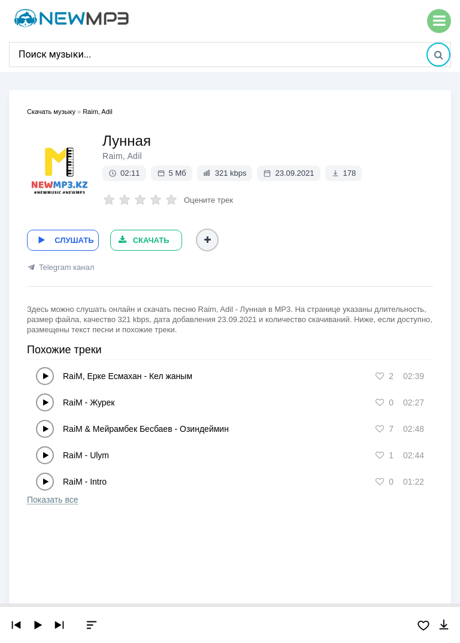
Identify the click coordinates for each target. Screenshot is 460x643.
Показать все (52, 498)
